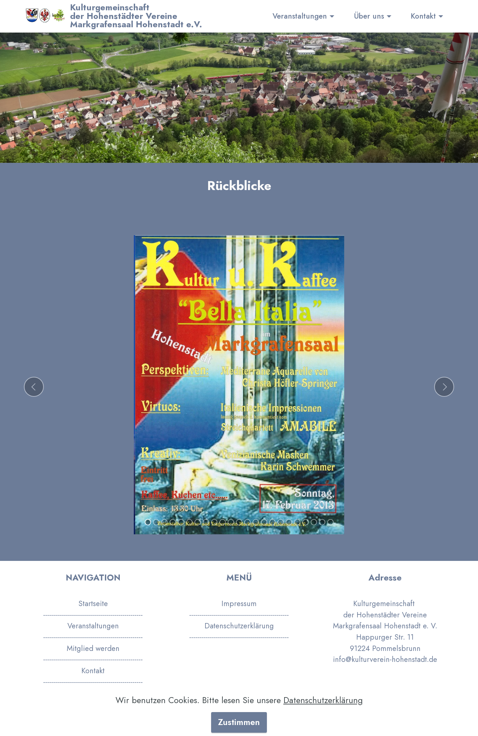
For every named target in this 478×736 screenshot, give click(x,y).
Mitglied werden (93, 648)
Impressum (239, 603)
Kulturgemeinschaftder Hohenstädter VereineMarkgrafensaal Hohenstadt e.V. (136, 16)
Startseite (93, 603)
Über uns (369, 16)
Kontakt (423, 16)
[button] (34, 387)
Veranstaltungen (300, 16)
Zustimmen (239, 722)
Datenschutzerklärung (239, 625)
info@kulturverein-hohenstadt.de (385, 659)
